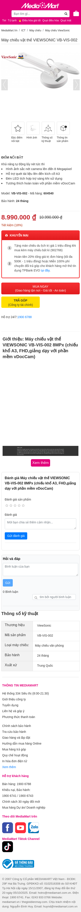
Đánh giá (11, 514)
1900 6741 (9, 795)
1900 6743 (26, 795)
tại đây (45, 270)
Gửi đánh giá (16, 536)
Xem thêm (9, 767)
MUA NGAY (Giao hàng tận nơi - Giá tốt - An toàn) (40, 288)
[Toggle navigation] (5, 13)
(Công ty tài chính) (20, 303)
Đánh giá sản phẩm (18, 499)
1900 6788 (24, 317)
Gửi (7, 583)
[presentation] (4, 84)
